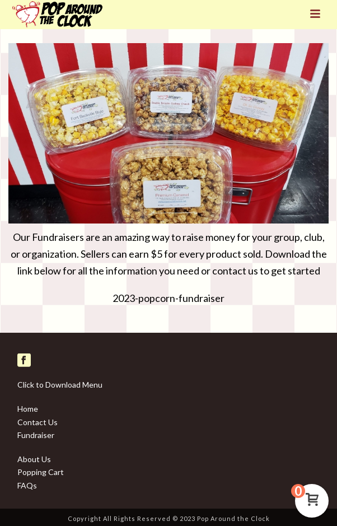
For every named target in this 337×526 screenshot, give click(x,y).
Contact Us (37, 422)
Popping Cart (40, 472)
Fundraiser (35, 435)
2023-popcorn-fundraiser (168, 298)
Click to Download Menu (59, 384)
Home (27, 408)
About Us (34, 459)
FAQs (27, 485)
